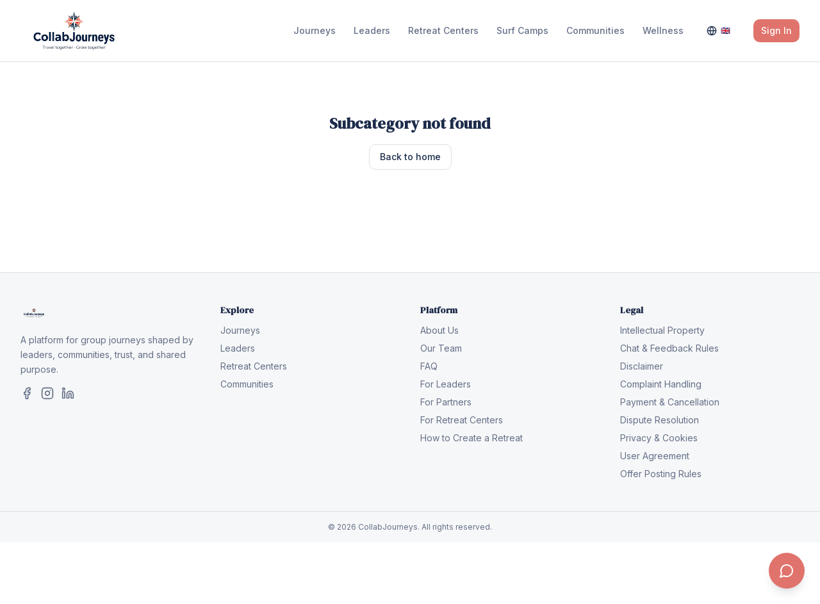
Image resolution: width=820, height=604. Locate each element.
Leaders (372, 30)
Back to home (410, 156)
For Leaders (445, 384)
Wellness (663, 30)
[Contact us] (787, 571)
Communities (595, 30)
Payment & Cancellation (669, 401)
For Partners (446, 401)
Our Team (441, 348)
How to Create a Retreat (471, 437)
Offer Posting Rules (660, 473)
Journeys (314, 30)
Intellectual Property (662, 330)
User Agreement (654, 455)
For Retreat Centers (461, 419)
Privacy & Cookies (659, 437)
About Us (439, 330)
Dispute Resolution (659, 419)
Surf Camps (522, 30)
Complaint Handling (660, 384)
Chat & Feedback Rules (669, 348)
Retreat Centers (443, 30)
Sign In (776, 30)
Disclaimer (641, 366)
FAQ (429, 366)
